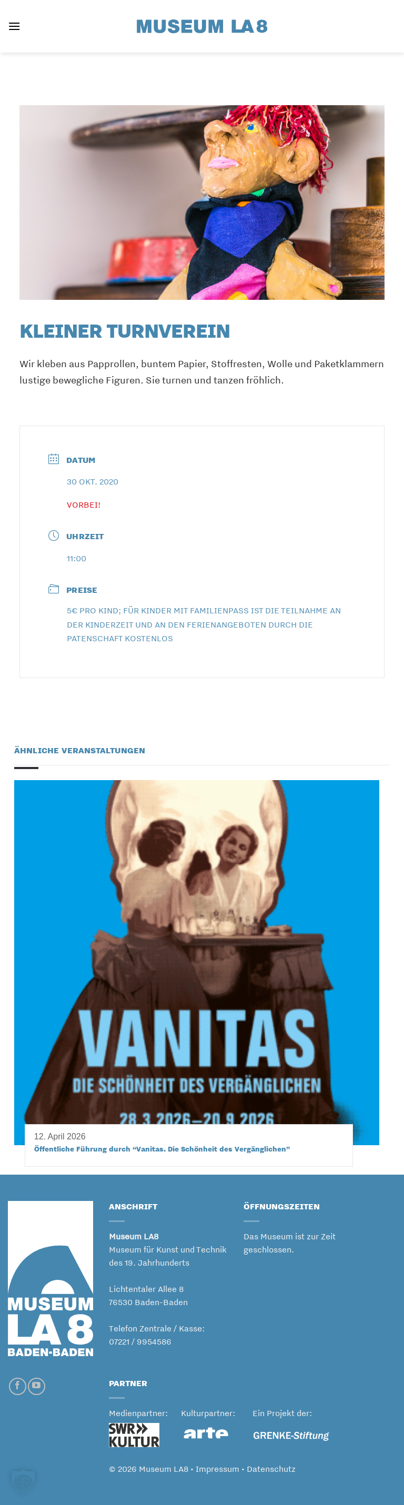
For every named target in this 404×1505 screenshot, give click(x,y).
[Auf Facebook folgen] (17, 1386)
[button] (14, 26)
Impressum (217, 1469)
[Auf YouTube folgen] (36, 1386)
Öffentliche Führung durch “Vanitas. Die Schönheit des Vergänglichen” (162, 1149)
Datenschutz (271, 1469)
